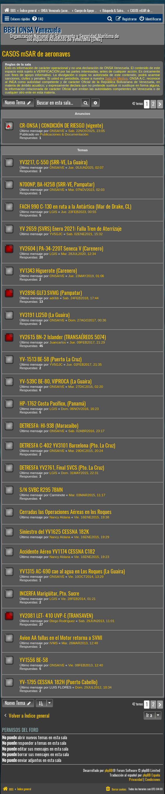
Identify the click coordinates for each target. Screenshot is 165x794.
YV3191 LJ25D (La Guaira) (45, 314)
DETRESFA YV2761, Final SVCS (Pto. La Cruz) (62, 467)
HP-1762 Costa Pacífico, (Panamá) (53, 403)
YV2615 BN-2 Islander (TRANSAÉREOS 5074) (63, 337)
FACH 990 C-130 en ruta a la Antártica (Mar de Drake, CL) (75, 206)
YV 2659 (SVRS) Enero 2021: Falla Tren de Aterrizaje (71, 228)
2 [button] (153, 104)
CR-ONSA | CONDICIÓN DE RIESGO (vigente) (61, 125)
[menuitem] (37, 18)
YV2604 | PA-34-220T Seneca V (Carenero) (61, 248)
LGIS (53, 212)
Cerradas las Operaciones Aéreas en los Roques (65, 511)
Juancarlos (57, 342)
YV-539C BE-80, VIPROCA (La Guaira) (56, 381)
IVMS (53, 643)
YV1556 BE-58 (34, 659)
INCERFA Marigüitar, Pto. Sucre (49, 593)
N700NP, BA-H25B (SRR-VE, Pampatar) (57, 184)
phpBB (109, 770)
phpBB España (151, 775)
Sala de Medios (116, 78)
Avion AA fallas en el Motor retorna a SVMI (61, 637)
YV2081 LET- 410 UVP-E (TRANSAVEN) (56, 615)
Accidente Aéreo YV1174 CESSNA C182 (57, 551)
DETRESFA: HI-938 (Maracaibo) (49, 425)
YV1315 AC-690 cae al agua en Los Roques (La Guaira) (72, 571)
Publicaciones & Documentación (64, 134)
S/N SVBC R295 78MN (41, 489)
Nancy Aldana (59, 517)
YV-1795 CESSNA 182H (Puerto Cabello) (58, 682)
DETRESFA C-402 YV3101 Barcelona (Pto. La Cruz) (67, 445)
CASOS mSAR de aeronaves (36, 53)
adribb (54, 298)
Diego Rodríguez (62, 621)
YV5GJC (56, 234)
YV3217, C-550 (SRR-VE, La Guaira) (53, 162)
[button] (160, 104)
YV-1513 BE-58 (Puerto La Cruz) (51, 359)
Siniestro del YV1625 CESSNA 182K (54, 531)
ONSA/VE (56, 131)
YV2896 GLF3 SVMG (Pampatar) (51, 292)
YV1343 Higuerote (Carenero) (48, 270)
